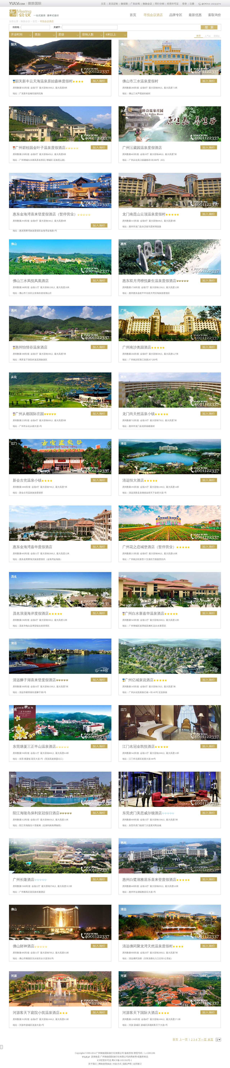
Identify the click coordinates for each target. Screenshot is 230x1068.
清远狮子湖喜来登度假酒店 (40, 680)
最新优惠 (195, 15)
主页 (103, 3)
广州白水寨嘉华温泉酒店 (150, 613)
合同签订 (137, 1064)
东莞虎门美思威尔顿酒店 (148, 813)
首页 (133, 15)
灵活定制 (113, 3)
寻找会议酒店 (153, 15)
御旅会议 (147, 3)
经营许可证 (173, 3)
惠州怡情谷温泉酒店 (30, 347)
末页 (210, 1039)
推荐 (198, 36)
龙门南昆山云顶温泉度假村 (150, 214)
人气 (208, 36)
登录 (184, 3)
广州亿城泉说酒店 (144, 680)
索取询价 (214, 15)
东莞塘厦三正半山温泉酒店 (41, 746)
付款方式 (117, 1064)
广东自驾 (135, 3)
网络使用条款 (104, 1064)
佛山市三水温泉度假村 (140, 81)
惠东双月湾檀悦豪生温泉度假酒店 (155, 281)
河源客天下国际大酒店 (145, 1013)
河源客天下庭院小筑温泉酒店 (40, 1013)
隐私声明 (127, 1064)
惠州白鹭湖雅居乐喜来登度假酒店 (156, 880)
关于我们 (92, 1064)
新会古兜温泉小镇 (32, 480)
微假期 (124, 3)
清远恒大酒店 (139, 480)
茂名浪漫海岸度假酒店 (37, 613)
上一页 (183, 1039)
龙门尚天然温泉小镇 (145, 414)
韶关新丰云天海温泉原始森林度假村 (48, 81)
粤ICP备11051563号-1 (122, 1060)
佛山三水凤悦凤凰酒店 (31, 281)
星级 (217, 36)
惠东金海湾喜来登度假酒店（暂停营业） (51, 214)
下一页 (202, 1039)
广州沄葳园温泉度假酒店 (142, 148)
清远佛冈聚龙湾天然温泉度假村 (152, 946)
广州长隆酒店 (30, 880)
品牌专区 (175, 15)
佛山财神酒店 (30, 946)
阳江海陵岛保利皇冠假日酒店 (42, 813)
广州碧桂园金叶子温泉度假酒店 (45, 148)
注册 (192, 3)
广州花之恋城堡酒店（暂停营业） (156, 547)
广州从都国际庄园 (34, 414)
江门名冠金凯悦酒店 (145, 746)
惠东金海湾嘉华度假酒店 (32, 547)
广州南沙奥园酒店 (143, 347)
